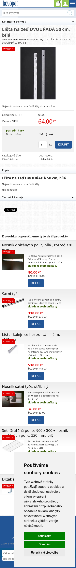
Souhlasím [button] (44, 536)
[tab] (38, 170)
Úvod (4, 39)
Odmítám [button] (44, 544)
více (60, 262)
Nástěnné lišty (35, 39)
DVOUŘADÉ (51, 39)
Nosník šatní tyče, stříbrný (25, 386)
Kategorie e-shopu (14, 21)
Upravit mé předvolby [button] (44, 552)
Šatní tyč (9, 293)
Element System (18, 39)
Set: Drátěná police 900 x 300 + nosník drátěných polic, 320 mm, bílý (35, 433)
